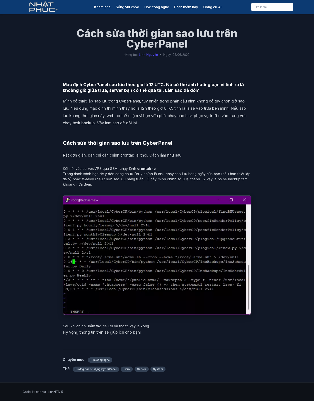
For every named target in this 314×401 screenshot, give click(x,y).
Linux (126, 369)
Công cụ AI (212, 7)
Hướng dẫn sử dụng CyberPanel (95, 369)
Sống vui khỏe (127, 7)
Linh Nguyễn (148, 54)
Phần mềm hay (186, 7)
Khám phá (102, 7)
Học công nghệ (156, 7)
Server (141, 369)
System (158, 369)
